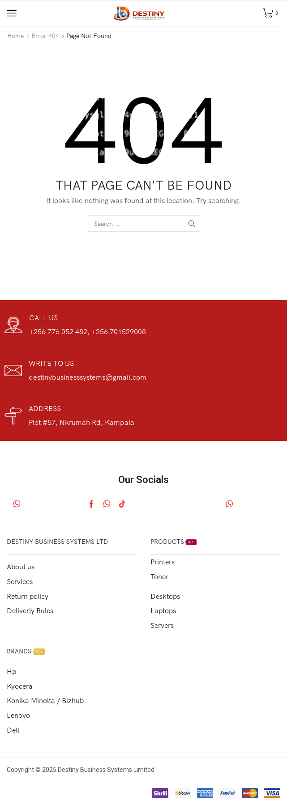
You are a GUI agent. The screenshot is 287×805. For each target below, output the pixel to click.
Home (15, 36)
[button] (12, 13)
